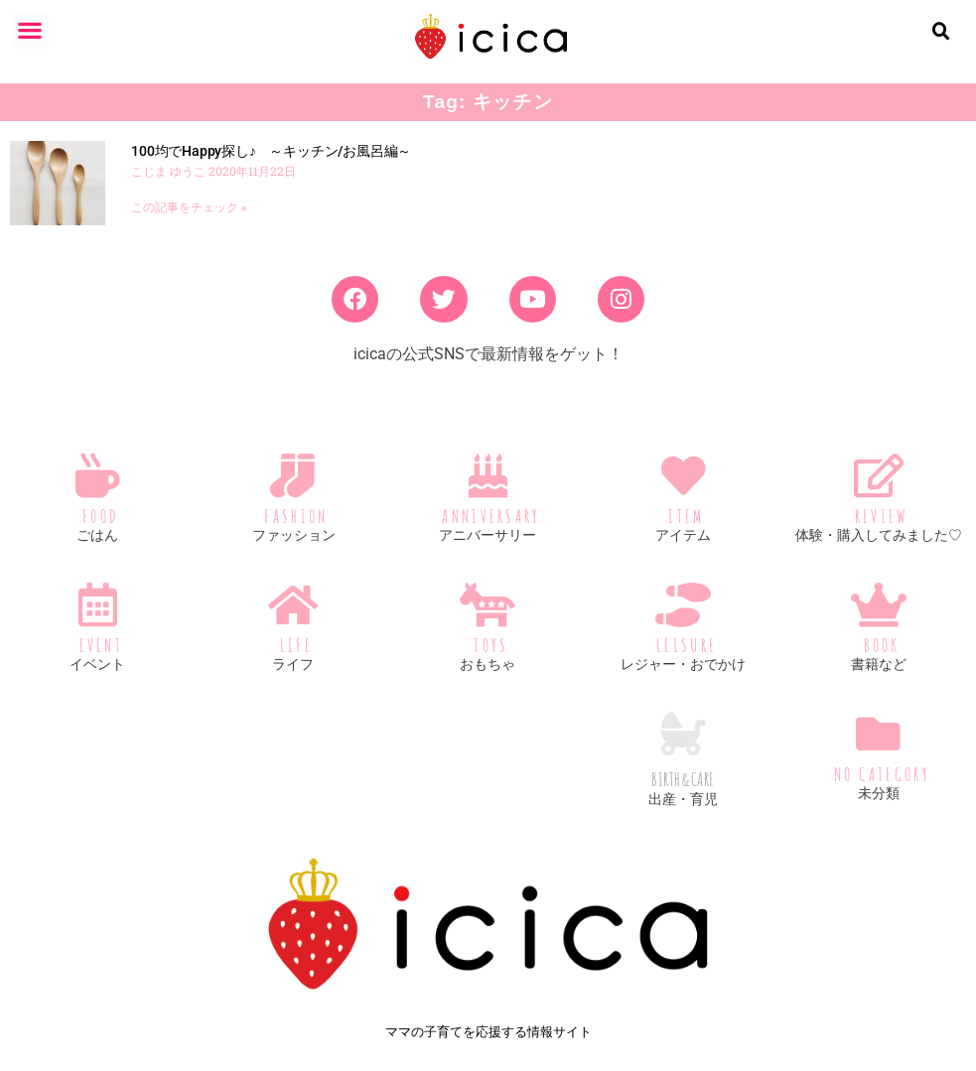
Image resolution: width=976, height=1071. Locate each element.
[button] (29, 29)
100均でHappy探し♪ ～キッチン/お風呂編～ (271, 151)
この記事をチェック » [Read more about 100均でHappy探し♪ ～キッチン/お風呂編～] (189, 207)
